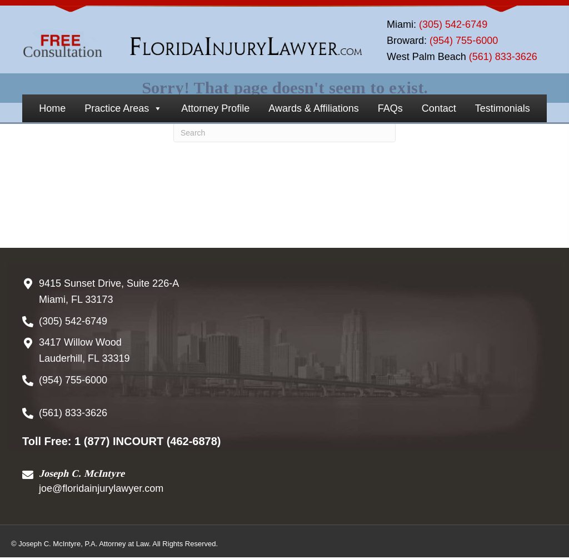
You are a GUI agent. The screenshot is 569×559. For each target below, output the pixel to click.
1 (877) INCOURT (118, 441)
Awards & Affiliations (313, 108)
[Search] (284, 132)
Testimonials (502, 108)
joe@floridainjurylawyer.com (101, 488)
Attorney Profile (215, 108)
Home (52, 108)
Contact (439, 108)
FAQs (390, 108)
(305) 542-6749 (453, 24)
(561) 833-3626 (503, 56)
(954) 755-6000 (464, 40)
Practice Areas (123, 108)
